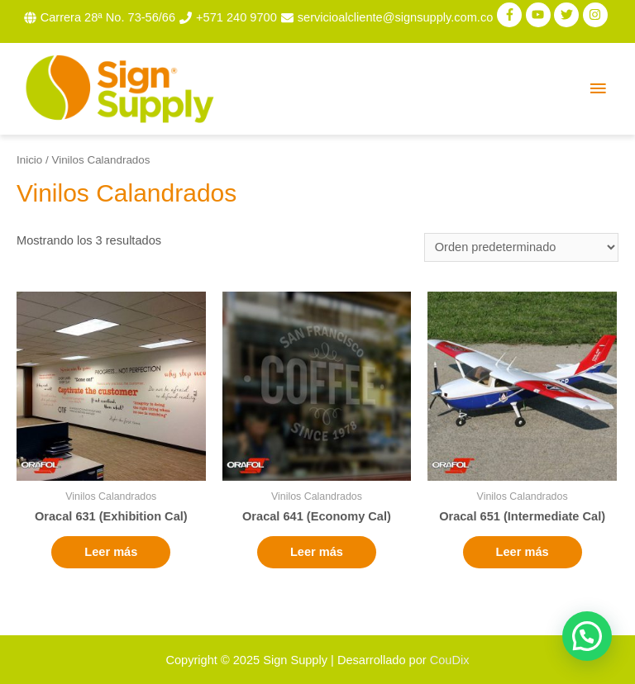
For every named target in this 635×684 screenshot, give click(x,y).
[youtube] (540, 14)
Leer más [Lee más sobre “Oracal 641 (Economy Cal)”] (316, 551)
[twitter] (568, 14)
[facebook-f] (511, 14)
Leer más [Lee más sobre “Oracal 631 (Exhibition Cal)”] (110, 551)
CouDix (450, 660)
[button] (587, 636)
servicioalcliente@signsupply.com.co (396, 17)
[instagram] (597, 14)
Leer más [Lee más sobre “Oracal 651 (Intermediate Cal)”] (522, 551)
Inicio (29, 160)
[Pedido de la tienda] (521, 247)
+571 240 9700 (236, 17)
